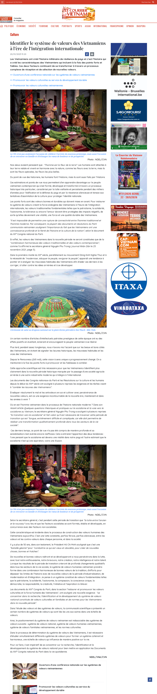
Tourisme (43, 26)
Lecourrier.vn (78, 13)
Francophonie (116, 26)
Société (32, 26)
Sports (78, 26)
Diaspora (141, 26)
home (1, 26)
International (100, 26)
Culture (55, 26)
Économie (21, 26)
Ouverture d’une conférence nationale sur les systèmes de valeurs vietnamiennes (70, 667)
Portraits (67, 26)
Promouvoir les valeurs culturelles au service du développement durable (64, 688)
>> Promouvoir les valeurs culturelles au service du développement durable (48, 80)
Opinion (130, 26)
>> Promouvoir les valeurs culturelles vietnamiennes (36, 85)
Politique (9, 26)
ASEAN (88, 26)
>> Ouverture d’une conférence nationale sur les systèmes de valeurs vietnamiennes (52, 74)
